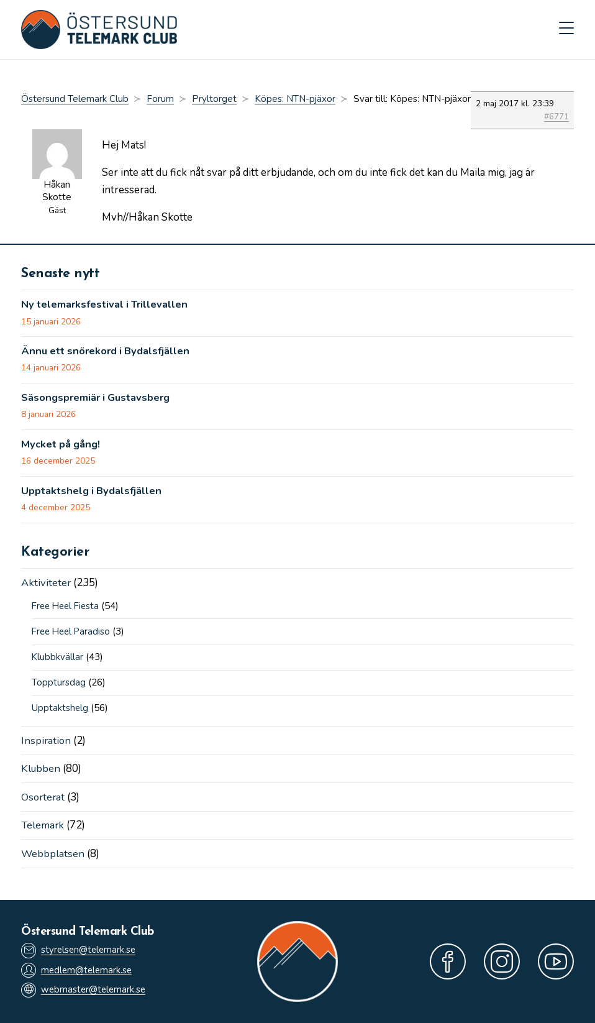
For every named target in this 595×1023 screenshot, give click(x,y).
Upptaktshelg (60, 710)
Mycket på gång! (62, 446)
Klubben (41, 770)
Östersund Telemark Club (75, 99)
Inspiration (46, 742)
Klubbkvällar (58, 659)
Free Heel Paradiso (73, 633)
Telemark (43, 826)
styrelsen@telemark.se (80, 950)
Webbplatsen (53, 853)
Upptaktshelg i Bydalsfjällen (93, 493)
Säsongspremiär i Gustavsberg (98, 399)
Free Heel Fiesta (68, 608)
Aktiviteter (46, 584)
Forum (160, 99)
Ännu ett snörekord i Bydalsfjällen (109, 352)
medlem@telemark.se (78, 970)
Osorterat (44, 798)
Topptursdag (59, 684)
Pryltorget (214, 99)
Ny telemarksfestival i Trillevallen (108, 305)
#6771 (556, 118)
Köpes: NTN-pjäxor (295, 99)
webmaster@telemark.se (85, 990)
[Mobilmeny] (566, 30)
